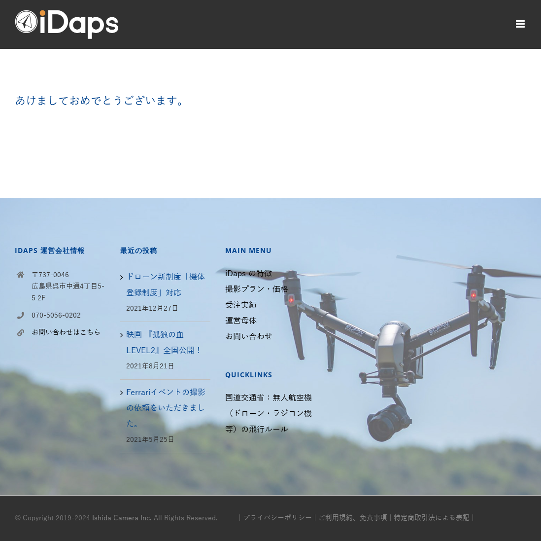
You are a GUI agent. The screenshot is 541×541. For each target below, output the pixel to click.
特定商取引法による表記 (432, 518)
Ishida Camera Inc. (122, 518)
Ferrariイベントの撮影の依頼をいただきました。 (165, 408)
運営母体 (241, 321)
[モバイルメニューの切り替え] (521, 24)
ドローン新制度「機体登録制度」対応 (165, 285)
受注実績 (241, 305)
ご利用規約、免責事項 (352, 518)
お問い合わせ (248, 336)
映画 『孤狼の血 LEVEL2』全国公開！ (164, 342)
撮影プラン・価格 (256, 289)
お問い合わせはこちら (66, 332)
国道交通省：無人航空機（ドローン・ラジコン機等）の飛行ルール (268, 414)
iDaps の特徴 (248, 273)
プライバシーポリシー (277, 518)
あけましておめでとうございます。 (101, 101)
